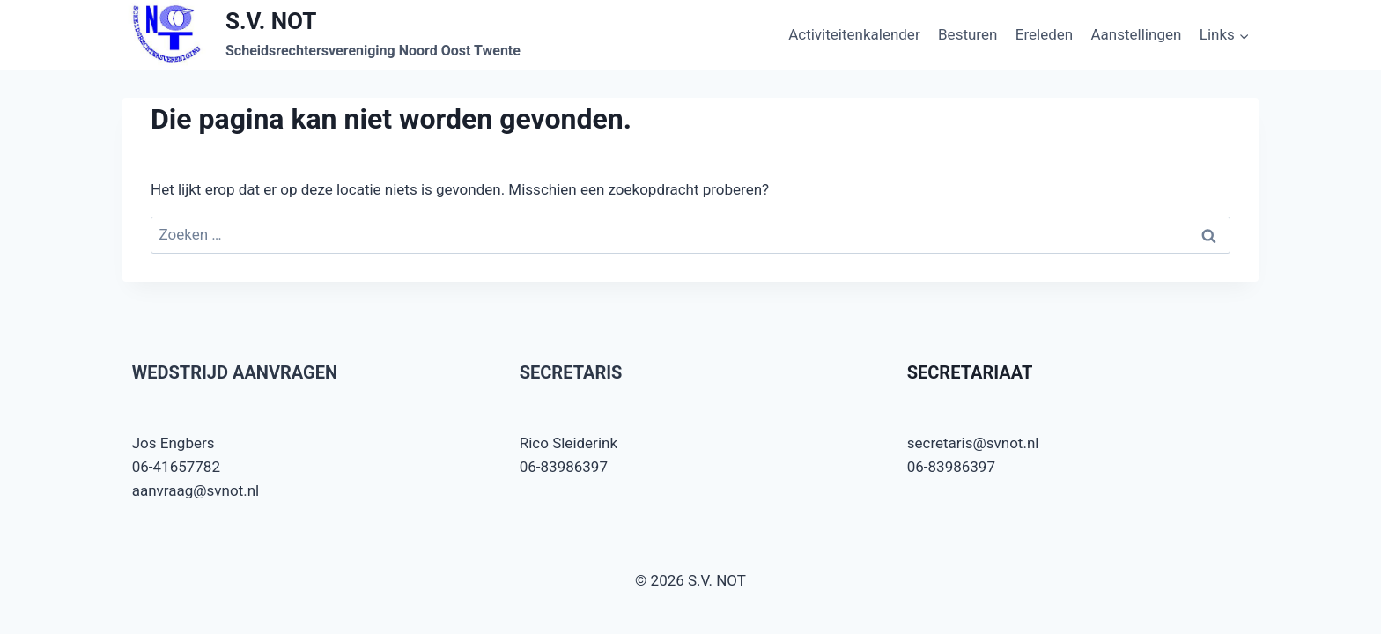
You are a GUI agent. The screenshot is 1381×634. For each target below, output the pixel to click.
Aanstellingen (1136, 34)
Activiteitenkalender (854, 34)
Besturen (967, 34)
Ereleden (1044, 34)
